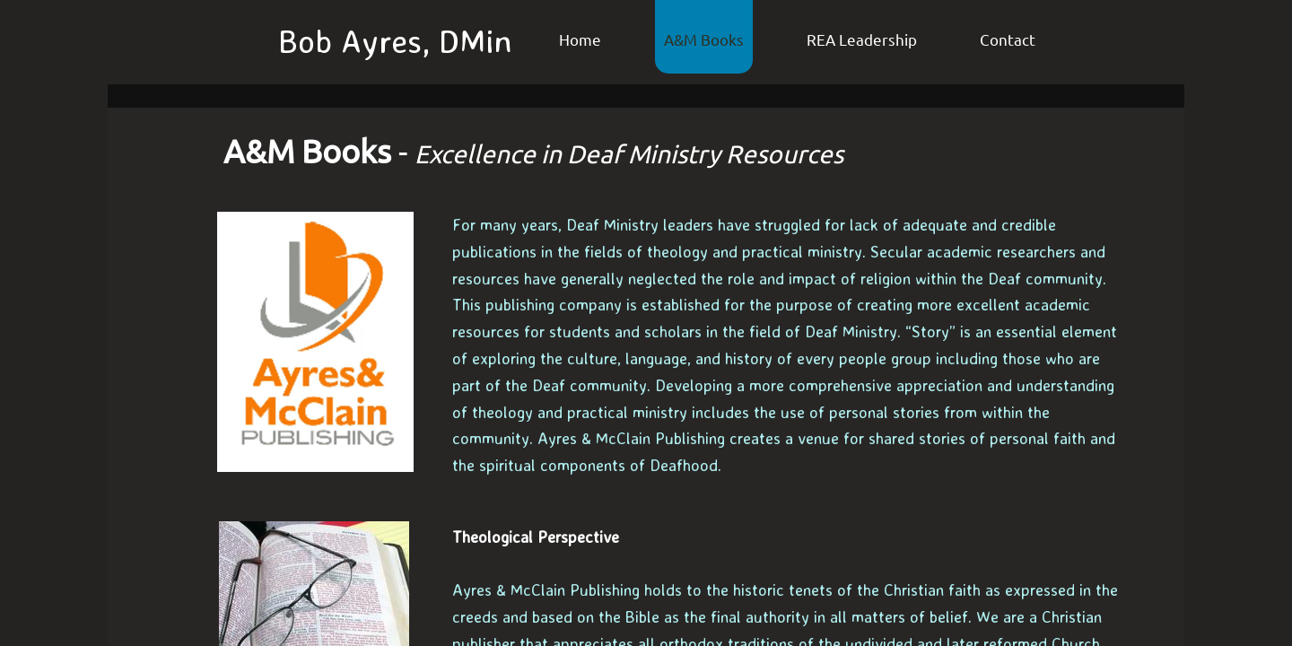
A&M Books (704, 39)
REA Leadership (862, 39)
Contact (1007, 39)
